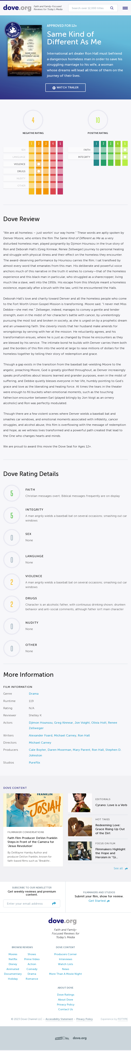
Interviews (65, 959)
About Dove (65, 1000)
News (65, 969)
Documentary (13, 974)
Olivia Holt (98, 723)
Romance (32, 979)
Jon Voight (82, 723)
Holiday (13, 979)
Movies (13, 955)
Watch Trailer (65, 88)
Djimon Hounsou (41, 723)
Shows (32, 955)
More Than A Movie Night (65, 974)
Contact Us (65, 1010)
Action (32, 964)
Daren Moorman (59, 750)
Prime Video (32, 959)
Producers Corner (65, 955)
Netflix (13, 959)
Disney (13, 964)
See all (121, 869)
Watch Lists (65, 964)
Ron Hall (84, 736)
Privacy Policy (65, 1005)
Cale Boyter (37, 750)
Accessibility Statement (59, 1020)
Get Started (99, 901)
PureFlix (34, 763)
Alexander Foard (40, 736)
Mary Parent (81, 750)
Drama (34, 694)
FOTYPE (123, 1020)
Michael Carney (65, 736)
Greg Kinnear (63, 723)
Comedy (31, 969)
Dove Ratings (65, 995)
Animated (12, 969)
